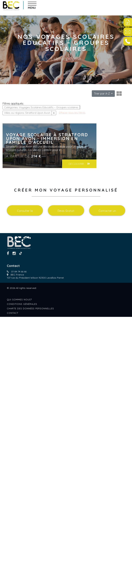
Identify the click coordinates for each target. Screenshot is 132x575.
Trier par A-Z (102, 93)
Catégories (11, 102)
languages (10, 393)
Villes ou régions (16, 226)
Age (5, 144)
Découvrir (112, 163)
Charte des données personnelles (30, 566)
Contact (12, 571)
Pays (6, 184)
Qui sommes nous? (19, 557)
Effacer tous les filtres (16, 154)
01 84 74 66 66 (18, 529)
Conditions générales (22, 562)
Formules (10, 310)
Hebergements (13, 268)
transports (11, 351)
